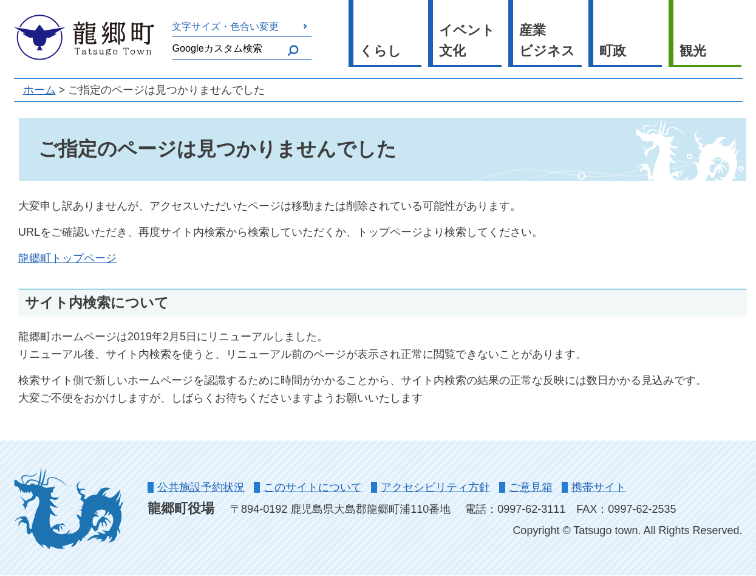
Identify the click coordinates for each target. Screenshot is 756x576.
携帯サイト (598, 487)
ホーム (39, 90)
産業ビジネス (547, 40)
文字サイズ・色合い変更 (225, 26)
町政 (612, 50)
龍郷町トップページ (67, 258)
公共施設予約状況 (201, 487)
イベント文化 (467, 40)
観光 (692, 50)
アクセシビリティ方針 (435, 487)
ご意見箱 (531, 487)
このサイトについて (313, 487)
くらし (380, 50)
